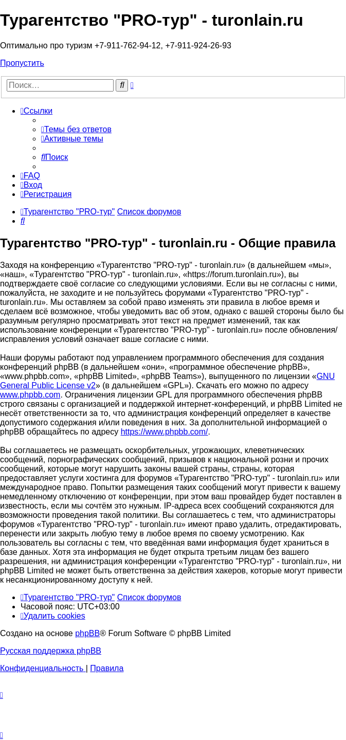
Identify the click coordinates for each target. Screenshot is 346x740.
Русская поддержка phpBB (50, 650)
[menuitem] (76, 129)
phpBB (87, 633)
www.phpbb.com (30, 394)
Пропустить (22, 63)
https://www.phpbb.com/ (164, 431)
